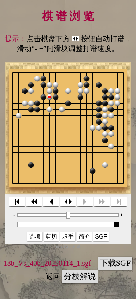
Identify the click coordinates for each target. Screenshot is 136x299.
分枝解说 (80, 276)
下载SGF (115, 263)
